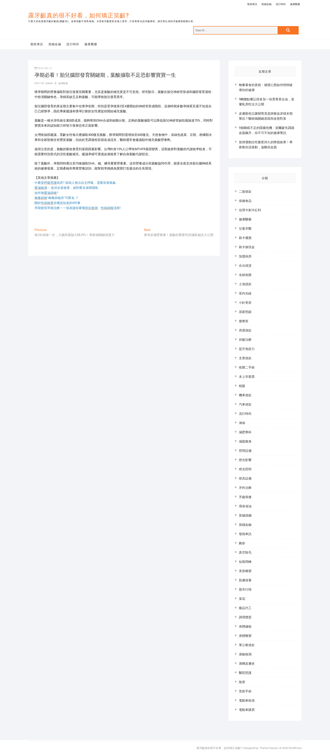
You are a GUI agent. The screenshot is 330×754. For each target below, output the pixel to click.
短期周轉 (245, 562)
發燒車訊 (252, 4)
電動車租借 (247, 700)
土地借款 (245, 284)
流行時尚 (281, 4)
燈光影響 (245, 460)
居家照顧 (245, 312)
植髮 (242, 386)
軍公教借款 (247, 645)
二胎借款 (245, 191)
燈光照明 (245, 469)
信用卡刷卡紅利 (250, 210)
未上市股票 (247, 377)
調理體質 (245, 617)
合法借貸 (245, 266)
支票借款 (245, 358)
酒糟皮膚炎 (247, 663)
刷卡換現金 (247, 247)
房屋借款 (245, 330)
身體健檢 (245, 626)
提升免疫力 (247, 349)
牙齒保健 (245, 497)
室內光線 (245, 293)
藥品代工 (245, 608)
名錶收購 (245, 275)
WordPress (295, 748)
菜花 (242, 599)
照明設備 (245, 451)
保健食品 (245, 201)
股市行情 (245, 589)
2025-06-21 (44, 68)
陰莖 (242, 682)
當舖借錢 (245, 515)
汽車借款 (245, 404)
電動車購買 (247, 710)
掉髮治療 (245, 340)
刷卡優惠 (245, 238)
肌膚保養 (245, 580)
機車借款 (245, 395)
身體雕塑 (245, 636)
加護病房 (245, 256)
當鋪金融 (266, 4)
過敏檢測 (245, 654)
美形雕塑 (245, 571)
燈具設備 (245, 478)
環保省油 (245, 506)
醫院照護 (245, 673)
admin (48, 83)
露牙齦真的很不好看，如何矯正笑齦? (78, 15)
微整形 (243, 321)
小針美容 (245, 303)
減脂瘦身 (245, 441)
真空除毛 (245, 552)
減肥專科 (245, 432)
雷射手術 (245, 691)
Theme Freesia (268, 748)
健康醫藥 (295, 4)
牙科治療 (245, 488)
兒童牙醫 (245, 229)
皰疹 (242, 543)
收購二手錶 (247, 367)
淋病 (242, 423)
